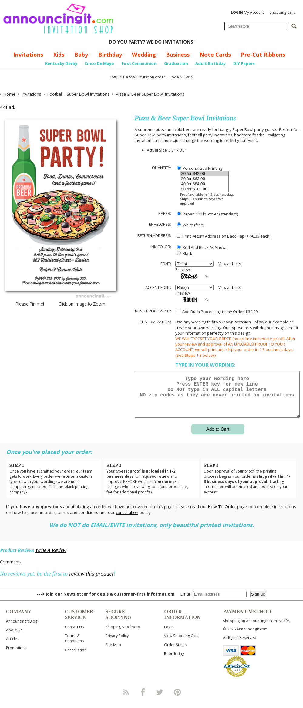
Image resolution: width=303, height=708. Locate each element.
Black (184, 253)
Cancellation (75, 657)
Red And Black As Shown (202, 247)
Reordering (174, 660)
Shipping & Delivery (123, 634)
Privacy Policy (117, 643)
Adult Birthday (210, 63)
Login (168, 634)
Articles (12, 646)
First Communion (139, 63)
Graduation (176, 63)
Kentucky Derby (61, 63)
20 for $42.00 (204, 173)
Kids (58, 54)
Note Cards (215, 54)
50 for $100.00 (204, 189)
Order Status (175, 652)
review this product (91, 581)
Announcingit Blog (21, 628)
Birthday (110, 54)
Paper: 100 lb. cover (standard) (207, 214)
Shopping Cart (282, 12)
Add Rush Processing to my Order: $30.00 (217, 311)
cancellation (127, 520)
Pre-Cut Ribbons (263, 54)
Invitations (28, 54)
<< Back (7, 107)
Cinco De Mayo (99, 63)
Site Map (113, 652)
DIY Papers (244, 63)
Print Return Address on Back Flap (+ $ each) (223, 236)
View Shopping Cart (181, 643)
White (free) (190, 225)
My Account (247, 12)
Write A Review (50, 557)
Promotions (16, 655)
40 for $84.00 (204, 184)
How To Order (222, 514)
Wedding (144, 54)
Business (178, 54)
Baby (81, 54)
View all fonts (229, 264)
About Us (14, 637)
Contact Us (74, 634)
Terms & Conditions (74, 645)
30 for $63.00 (204, 179)
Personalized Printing (199, 168)
